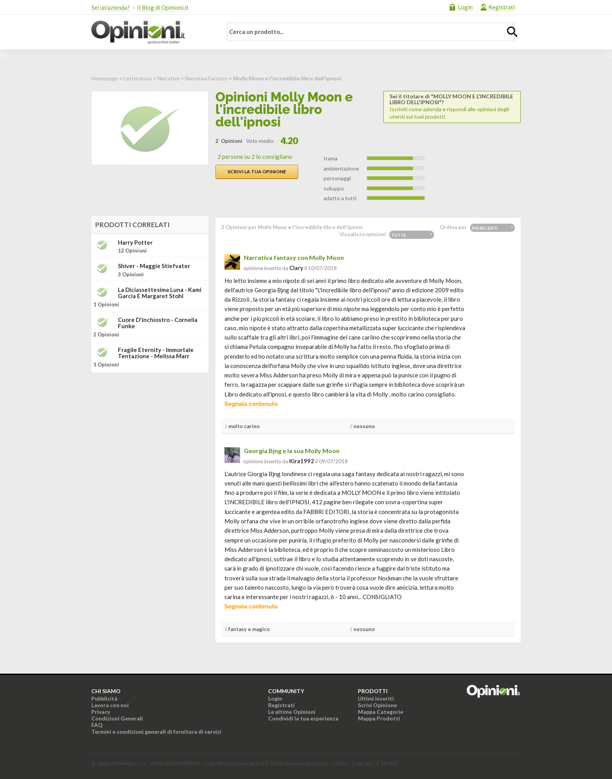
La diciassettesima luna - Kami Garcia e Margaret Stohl (159, 292)
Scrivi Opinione (377, 705)
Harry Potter (135, 242)
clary (296, 267)
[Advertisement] (149, 428)
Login (465, 7)
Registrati (501, 7)
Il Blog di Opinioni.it (163, 7)
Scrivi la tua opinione (257, 171)
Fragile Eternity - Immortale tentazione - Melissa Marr (156, 353)
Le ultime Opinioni (291, 711)
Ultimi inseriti (376, 698)
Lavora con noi (110, 705)
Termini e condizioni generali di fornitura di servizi (156, 731)
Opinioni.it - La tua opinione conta (151, 32)
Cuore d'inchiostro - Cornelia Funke (157, 323)
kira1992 (301, 460)
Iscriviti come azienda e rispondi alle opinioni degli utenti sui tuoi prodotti (452, 106)
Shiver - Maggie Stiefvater (154, 266)
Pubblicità (104, 698)
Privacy (100, 711)
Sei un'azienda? (110, 7)
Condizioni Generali (117, 718)
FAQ (97, 725)
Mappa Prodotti (379, 718)
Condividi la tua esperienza (303, 718)
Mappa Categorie (380, 711)
